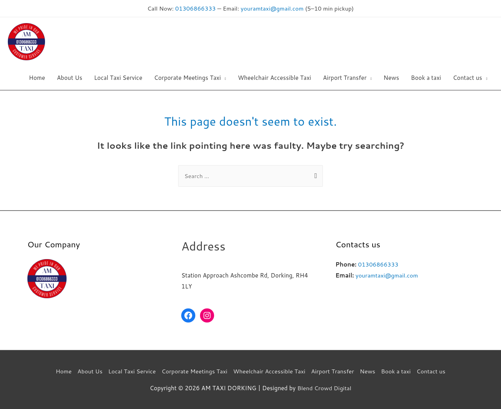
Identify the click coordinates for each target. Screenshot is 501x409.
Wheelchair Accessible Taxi (269, 371)
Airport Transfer (334, 371)
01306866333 (194, 8)
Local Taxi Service (130, 371)
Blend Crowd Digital (324, 388)
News (369, 371)
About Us (87, 371)
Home (60, 371)
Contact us (434, 371)
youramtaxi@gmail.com (272, 8)
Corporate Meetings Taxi (193, 371)
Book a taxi (398, 371)
